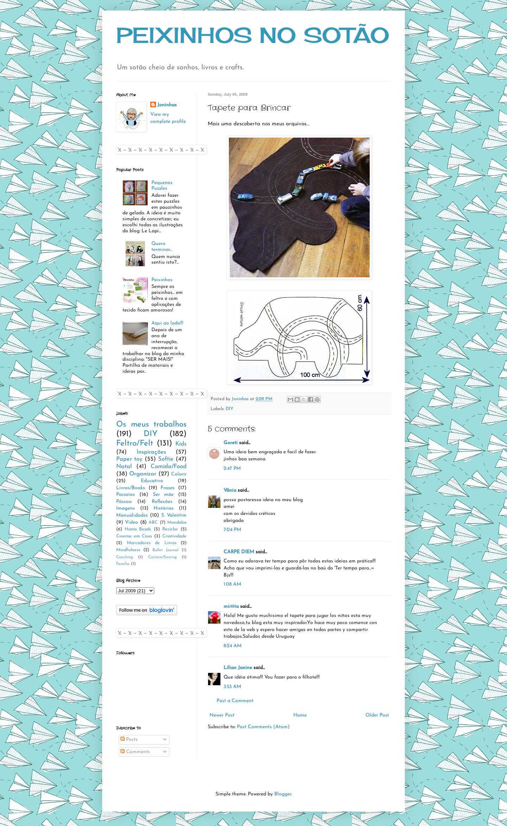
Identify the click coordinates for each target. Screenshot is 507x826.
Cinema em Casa (134, 536)
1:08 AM (232, 584)
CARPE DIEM (239, 552)
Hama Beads (138, 529)
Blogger (282, 794)
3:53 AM (232, 686)
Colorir (179, 474)
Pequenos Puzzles (162, 185)
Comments (135, 752)
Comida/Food (169, 466)
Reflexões (162, 501)
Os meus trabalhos (151, 425)
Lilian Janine (238, 667)
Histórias (164, 508)
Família (123, 564)
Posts (129, 739)
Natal (124, 466)
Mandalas (177, 523)
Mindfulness (128, 550)
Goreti (231, 443)
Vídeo (131, 522)
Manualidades (132, 515)
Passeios (125, 494)
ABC (153, 523)
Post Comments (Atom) (263, 727)
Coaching (124, 557)
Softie (166, 459)
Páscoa (124, 501)
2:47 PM (232, 468)
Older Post (377, 715)
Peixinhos (162, 280)
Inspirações (151, 452)
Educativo (152, 481)
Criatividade (174, 536)
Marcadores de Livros (151, 543)
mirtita (231, 606)
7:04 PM (232, 529)
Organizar (142, 474)
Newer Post (221, 715)
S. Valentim (174, 515)
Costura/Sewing (162, 557)
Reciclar (170, 529)
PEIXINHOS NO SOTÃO (252, 35)
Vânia (230, 490)
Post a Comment (235, 701)
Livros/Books (130, 488)
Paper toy (129, 459)
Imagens (125, 508)
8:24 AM (233, 646)
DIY (229, 409)
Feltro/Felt (134, 444)
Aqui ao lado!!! (167, 323)
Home (300, 715)
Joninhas (167, 105)
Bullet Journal (165, 550)
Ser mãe (163, 494)
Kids (181, 444)
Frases (168, 488)
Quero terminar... (161, 246)
